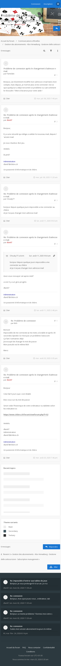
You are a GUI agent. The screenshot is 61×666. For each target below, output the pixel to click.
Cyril (23, 24)
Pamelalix (10, 74)
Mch (15, 323)
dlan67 (17, 24)
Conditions (30, 651)
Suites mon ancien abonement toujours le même (30, 629)
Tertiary (12, 535)
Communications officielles (29, 41)
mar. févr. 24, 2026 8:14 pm (17, 633)
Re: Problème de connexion (23, 320)
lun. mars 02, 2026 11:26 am (21, 618)
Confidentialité (49, 647)
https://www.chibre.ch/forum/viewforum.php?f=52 (26, 414)
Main (11, 527)
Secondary (13, 531)
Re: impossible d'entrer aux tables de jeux (28, 580)
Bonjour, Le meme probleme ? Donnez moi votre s (31, 614)
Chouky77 (11, 199)
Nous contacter (34, 647)
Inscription (48, 4)
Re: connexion (16, 596)
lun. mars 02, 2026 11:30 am (21, 603)
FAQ (24, 647)
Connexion (35, 4)
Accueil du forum (7, 41)
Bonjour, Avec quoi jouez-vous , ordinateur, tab (30, 598)
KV (4, 633)
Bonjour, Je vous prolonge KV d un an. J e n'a (28, 583)
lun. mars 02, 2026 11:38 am (21, 588)
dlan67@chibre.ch (11, 164)
